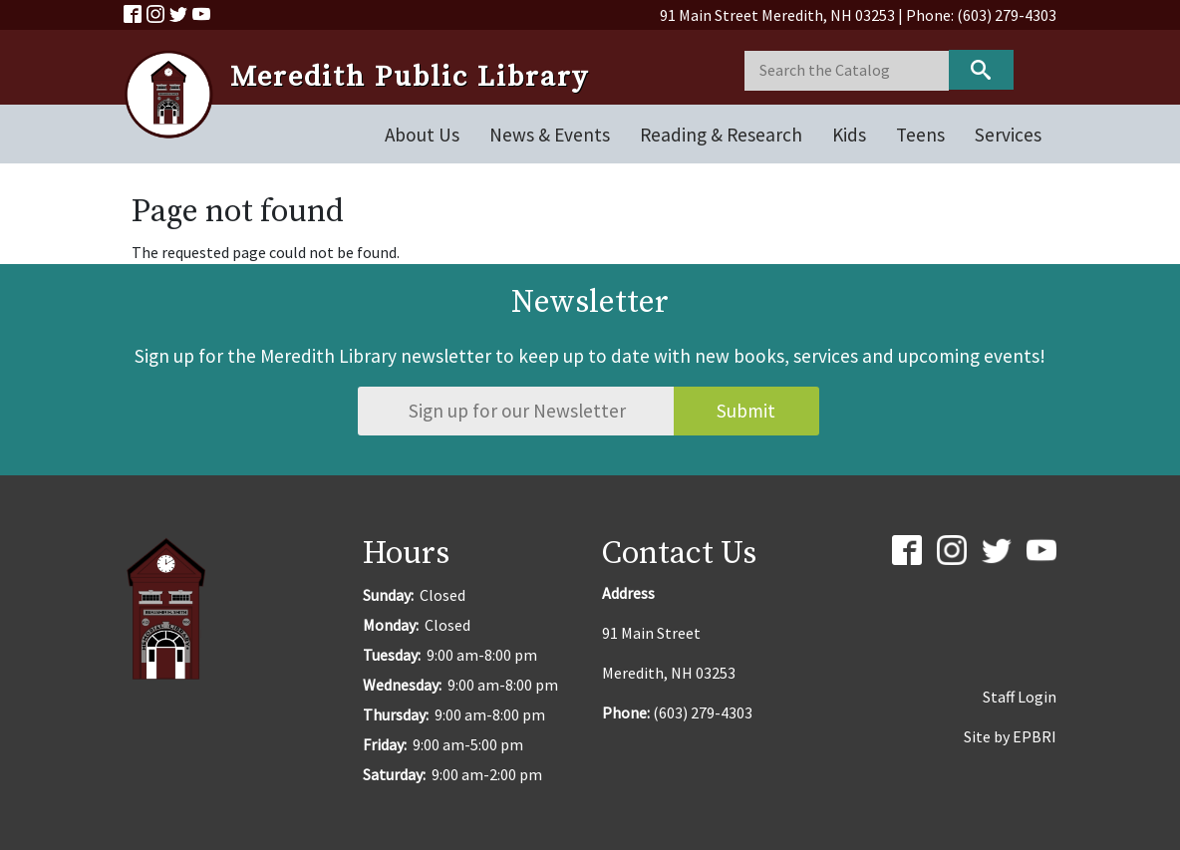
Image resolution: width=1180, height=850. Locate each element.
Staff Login (1019, 697)
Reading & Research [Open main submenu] (721, 134)
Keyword (981, 70)
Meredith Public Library (409, 78)
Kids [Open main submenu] (849, 134)
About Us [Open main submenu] (422, 134)
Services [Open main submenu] (1008, 134)
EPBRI (1034, 736)
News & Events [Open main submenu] (549, 134)
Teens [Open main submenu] (920, 134)
